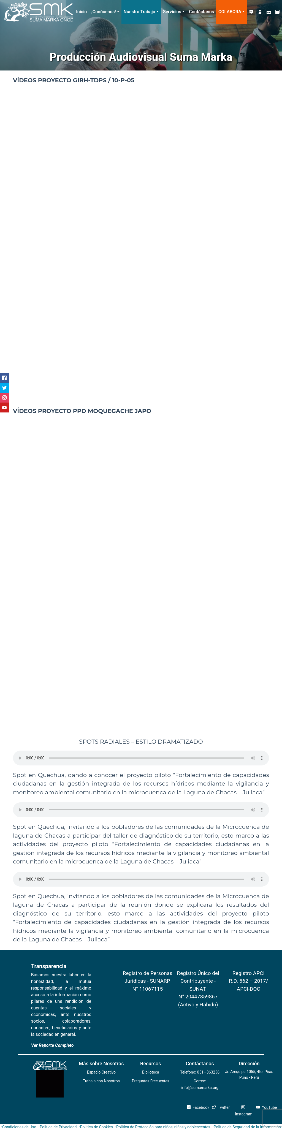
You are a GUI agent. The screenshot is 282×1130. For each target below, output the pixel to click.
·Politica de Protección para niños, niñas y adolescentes (162, 1127)
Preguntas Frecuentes (150, 1081)
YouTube (266, 1107)
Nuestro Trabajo (139, 11)
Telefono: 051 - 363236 (199, 1072)
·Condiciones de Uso (18, 1127)
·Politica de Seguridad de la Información (247, 1127)
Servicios (172, 11)
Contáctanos (201, 11)
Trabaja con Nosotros (101, 1081)
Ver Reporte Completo (52, 1045)
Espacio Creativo (101, 1072)
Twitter (221, 1107)
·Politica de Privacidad (58, 1127)
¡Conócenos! (103, 11)
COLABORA (229, 11)
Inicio (81, 11)
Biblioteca (150, 1072)
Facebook (198, 1107)
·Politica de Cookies (96, 1127)
